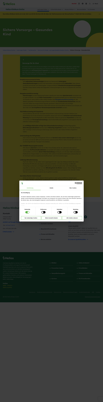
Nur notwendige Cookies (31, 218)
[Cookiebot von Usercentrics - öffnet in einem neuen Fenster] (76, 183)
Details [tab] (51, 188)
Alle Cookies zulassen (72, 218)
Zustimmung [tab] (30, 188)
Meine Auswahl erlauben (51, 218)
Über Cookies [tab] (72, 188)
